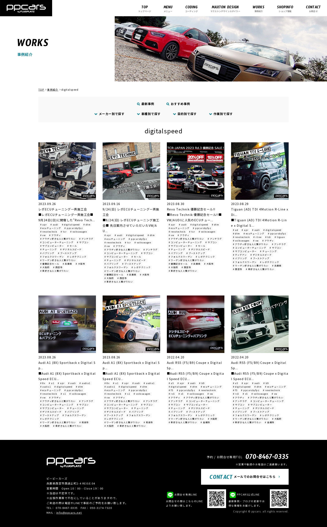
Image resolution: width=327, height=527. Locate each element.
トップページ (144, 9)
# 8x (42, 383)
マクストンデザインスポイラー (225, 9)
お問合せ (313, 9)
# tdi (268, 237)
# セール (72, 245)
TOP (41, 89)
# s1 (63, 393)
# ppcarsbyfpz (73, 228)
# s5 (181, 393)
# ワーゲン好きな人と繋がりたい (58, 260)
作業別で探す (221, 113)
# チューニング (48, 249)
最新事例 (145, 103)
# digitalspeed (71, 224)
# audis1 (45, 386)
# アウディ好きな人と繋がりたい (58, 238)
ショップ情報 (285, 9)
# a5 (171, 383)
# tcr (64, 231)
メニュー (168, 9)
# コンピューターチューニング (57, 242)
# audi (54, 224)
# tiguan (280, 237)
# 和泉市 (84, 422)
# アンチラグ (86, 238)
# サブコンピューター (52, 245)
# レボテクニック (76, 256)
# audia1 (85, 383)
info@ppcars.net (69, 512)
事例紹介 (258, 9)
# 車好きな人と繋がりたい (54, 270)
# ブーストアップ (67, 253)
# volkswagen (78, 231)
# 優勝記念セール (49, 263)
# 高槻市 (205, 422)
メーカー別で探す (109, 113)
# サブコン (83, 242)
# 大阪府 (45, 267)
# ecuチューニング (50, 228)
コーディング (191, 9)
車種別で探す (149, 113)
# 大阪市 (80, 263)
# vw (43, 235)
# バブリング (47, 253)
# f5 (171, 390)
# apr (43, 224)
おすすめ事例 (178, 103)
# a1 (51, 383)
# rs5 (172, 393)
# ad (235, 230)
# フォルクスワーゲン (52, 256)
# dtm (87, 224)
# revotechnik (48, 231)
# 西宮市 (58, 267)
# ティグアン (240, 254)
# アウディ (55, 235)
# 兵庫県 (67, 263)
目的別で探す (185, 113)
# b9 (202, 383)
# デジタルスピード (71, 249)
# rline (257, 237)
